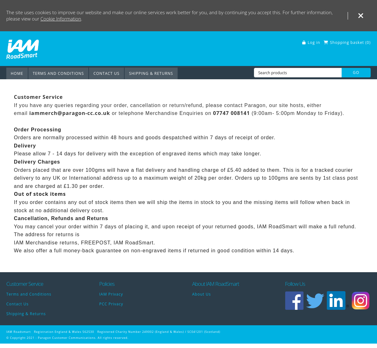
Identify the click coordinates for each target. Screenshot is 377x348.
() (368, 42)
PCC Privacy (111, 304)
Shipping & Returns (151, 73)
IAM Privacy (111, 294)
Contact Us (106, 73)
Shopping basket (347, 42)
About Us (201, 294)
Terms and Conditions (58, 73)
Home (17, 73)
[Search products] (297, 72)
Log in (314, 42)
